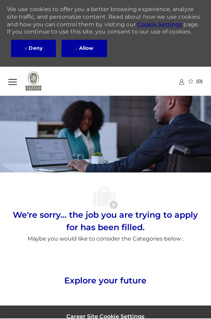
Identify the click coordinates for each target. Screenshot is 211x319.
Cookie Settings (159, 24)
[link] (181, 81)
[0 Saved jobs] (196, 81)
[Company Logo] (43, 81)
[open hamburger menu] (12, 81)
